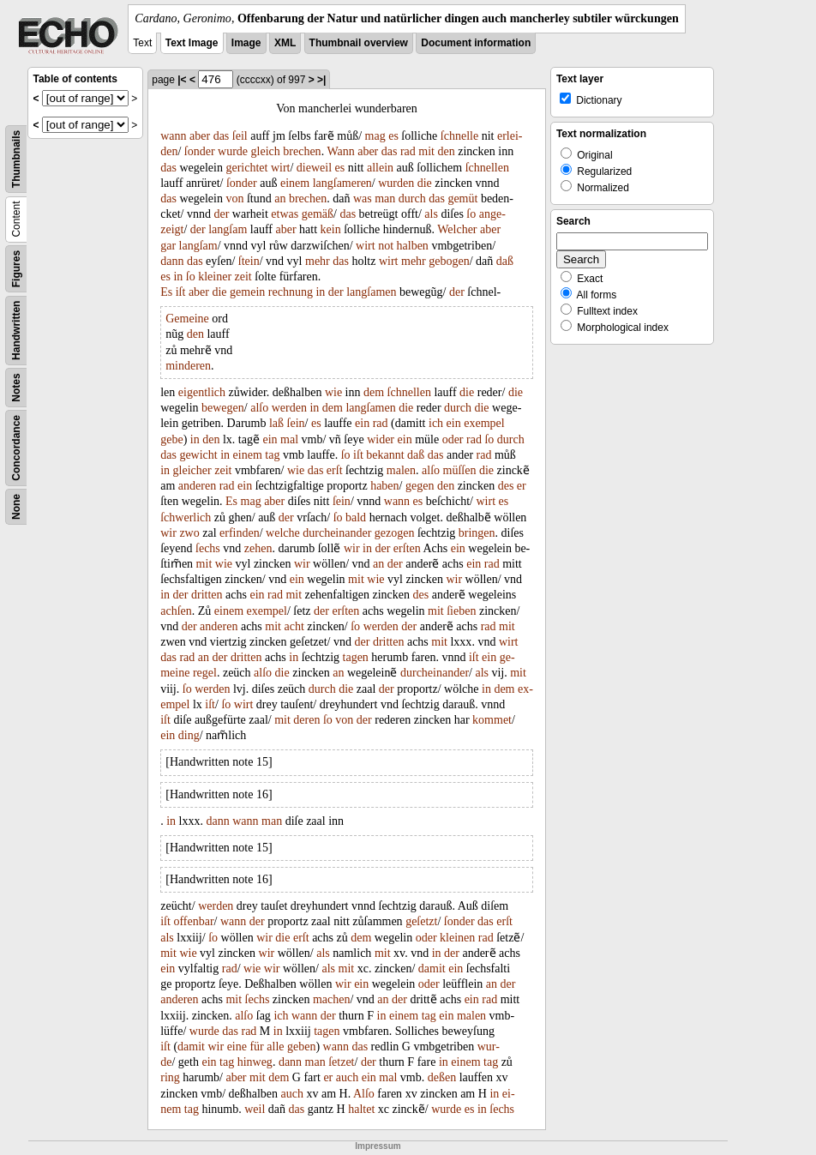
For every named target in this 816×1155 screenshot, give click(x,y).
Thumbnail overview (358, 43)
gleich (265, 151)
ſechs (207, 548)
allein (380, 167)
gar (168, 245)
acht (293, 626)
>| (321, 80)
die (424, 183)
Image (246, 43)
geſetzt (421, 921)
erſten (407, 548)
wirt (281, 167)
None (16, 507)
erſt (335, 470)
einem (294, 183)
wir (168, 532)
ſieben (461, 611)
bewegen (222, 407)
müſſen (460, 470)
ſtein (249, 261)
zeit (243, 276)
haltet (361, 1109)
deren (306, 719)
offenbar (193, 921)
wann (173, 135)
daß (504, 261)
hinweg (255, 1062)
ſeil (240, 135)
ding (189, 735)
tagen (356, 657)
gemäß (317, 214)
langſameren (342, 183)
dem (373, 392)
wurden (396, 183)
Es (166, 292)
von (234, 198)
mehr (317, 261)
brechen (302, 151)
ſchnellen (487, 167)
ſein (296, 423)
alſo (259, 407)
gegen (419, 485)
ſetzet (341, 1062)
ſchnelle (459, 135)
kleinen (457, 937)
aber (199, 135)
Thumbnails (16, 159)
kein (331, 229)
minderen (188, 365)
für (256, 1046)
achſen (176, 611)
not (385, 245)
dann (171, 261)
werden (289, 407)
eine (237, 1046)
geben (301, 1046)
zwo (189, 532)
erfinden (239, 532)
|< (181, 80)
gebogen (449, 261)
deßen (442, 1077)
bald (355, 517)
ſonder (199, 151)
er (521, 485)
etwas (284, 214)
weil (254, 1109)
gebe (171, 439)
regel (205, 672)
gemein (247, 292)
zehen (258, 548)
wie (333, 392)
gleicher (192, 470)
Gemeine (187, 318)
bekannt (385, 454)
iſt (181, 292)
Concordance (16, 448)
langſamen (371, 292)
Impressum (377, 1146)
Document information (476, 43)
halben (413, 245)
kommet (492, 719)
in (178, 276)
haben (384, 485)
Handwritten (16, 330)
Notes (16, 387)
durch (412, 198)
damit (432, 968)
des (506, 485)
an (279, 198)
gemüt (462, 198)
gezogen (395, 532)
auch (347, 1077)
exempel (484, 423)
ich (436, 423)
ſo (471, 214)
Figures (16, 268)
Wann (340, 151)
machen (332, 999)
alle (275, 1046)
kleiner (214, 276)
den (446, 151)
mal (289, 439)
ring (170, 1077)
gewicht (198, 454)
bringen (477, 532)
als (431, 214)
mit (426, 151)
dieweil (314, 167)
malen (401, 470)
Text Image (192, 43)
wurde (233, 151)
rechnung (290, 292)
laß (276, 423)
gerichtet (246, 167)
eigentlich (201, 392)
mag (375, 135)
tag (272, 454)
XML (285, 43)
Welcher (457, 229)
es (393, 135)
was (362, 198)
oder (453, 439)
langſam (227, 229)
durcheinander (337, 532)
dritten (207, 594)
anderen (197, 485)
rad (408, 151)
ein (362, 423)
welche (283, 532)
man (385, 198)
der (221, 214)
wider (380, 439)
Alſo (364, 1093)
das (221, 135)
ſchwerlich (185, 517)
